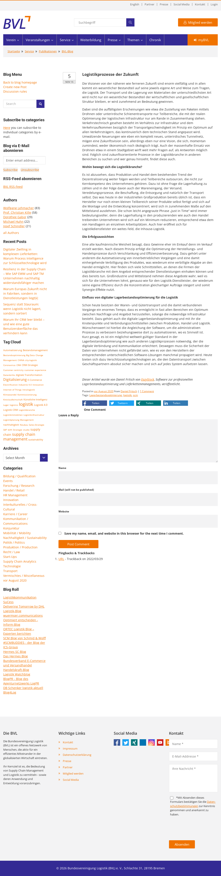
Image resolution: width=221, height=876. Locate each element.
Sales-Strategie (36, 424)
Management (27, 419)
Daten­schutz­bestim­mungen (193, 804)
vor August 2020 (15, 580)
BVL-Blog (67, 51)
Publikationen (48, 51)
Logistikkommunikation (19, 597)
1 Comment (147, 391)
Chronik (155, 40)
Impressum (70, 748)
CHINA (21, 360)
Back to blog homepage (20, 82)
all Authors (11, 233)
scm (10, 429)
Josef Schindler (14, 226)
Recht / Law (11, 552)
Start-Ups (10, 557)
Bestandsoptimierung (14, 355)
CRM (18, 365)
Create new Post (15, 87)
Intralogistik (28, 389)
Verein (11, 40)
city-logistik (31, 360)
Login (214, 4)
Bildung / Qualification (19, 476)
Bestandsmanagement (35, 350)
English (134, 4)
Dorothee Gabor (14, 217)
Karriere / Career (15, 514)
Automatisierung (12, 350)
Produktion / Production (20, 547)
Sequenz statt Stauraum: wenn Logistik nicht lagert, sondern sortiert (22, 308)
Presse (164, 4)
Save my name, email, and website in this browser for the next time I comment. (124, 533)
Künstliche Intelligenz (35, 399)
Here (6, 128)
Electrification (10, 384)
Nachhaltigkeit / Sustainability (25, 538)
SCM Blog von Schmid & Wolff (24, 638)
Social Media (181, 4)
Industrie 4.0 (25, 384)
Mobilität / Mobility (17, 533)
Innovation (38, 384)
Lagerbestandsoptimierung (105, 395)
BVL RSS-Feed (13, 187)
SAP (5, 429)
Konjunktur (11, 528)
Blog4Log (9, 692)
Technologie (12, 566)
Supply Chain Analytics (19, 561)
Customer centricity (13, 370)
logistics (14, 404)
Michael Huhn (13, 221)
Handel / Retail (14, 490)
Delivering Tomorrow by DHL (23, 606)
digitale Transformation (29, 375)
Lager (6, 404)
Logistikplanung (11, 419)
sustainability (35, 439)
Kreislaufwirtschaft (13, 399)
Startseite (14, 51)
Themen (133, 40)
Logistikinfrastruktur (34, 414)
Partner (149, 4)
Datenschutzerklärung (77, 755)
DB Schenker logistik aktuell (23, 688)
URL (61, 559)
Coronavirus (9, 365)
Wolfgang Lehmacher (18, 208)
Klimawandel (10, 394)
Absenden (182, 844)
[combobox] (25, 458)
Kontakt (200, 4)
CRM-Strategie (30, 365)
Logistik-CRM (10, 409)
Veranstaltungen (38, 40)
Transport (10, 571)
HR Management (15, 495)
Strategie (17, 429)
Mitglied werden (198, 22)
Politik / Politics (14, 542)
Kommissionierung (26, 394)
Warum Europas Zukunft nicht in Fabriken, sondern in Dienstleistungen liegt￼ (25, 293)
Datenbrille (9, 375)
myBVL (201, 40)
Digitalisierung (15, 379)
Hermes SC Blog (14, 652)
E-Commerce (35, 379)
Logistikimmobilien (13, 414)
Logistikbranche (27, 409)
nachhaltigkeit (11, 424)
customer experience (35, 370)
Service (65, 40)
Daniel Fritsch (129, 391)
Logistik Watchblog (16, 674)
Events (8, 481)
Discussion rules (15, 91)
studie (26, 429)
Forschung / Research (19, 486)
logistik (26, 404)
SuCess (8, 602)
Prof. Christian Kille (17, 212)
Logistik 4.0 (40, 405)
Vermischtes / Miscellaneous (23, 576)
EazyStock (147, 379)
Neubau (24, 424)
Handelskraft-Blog (16, 670)
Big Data (30, 355)
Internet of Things (12, 389)
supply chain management (19, 437)
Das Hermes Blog (15, 656)
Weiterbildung (90, 40)
